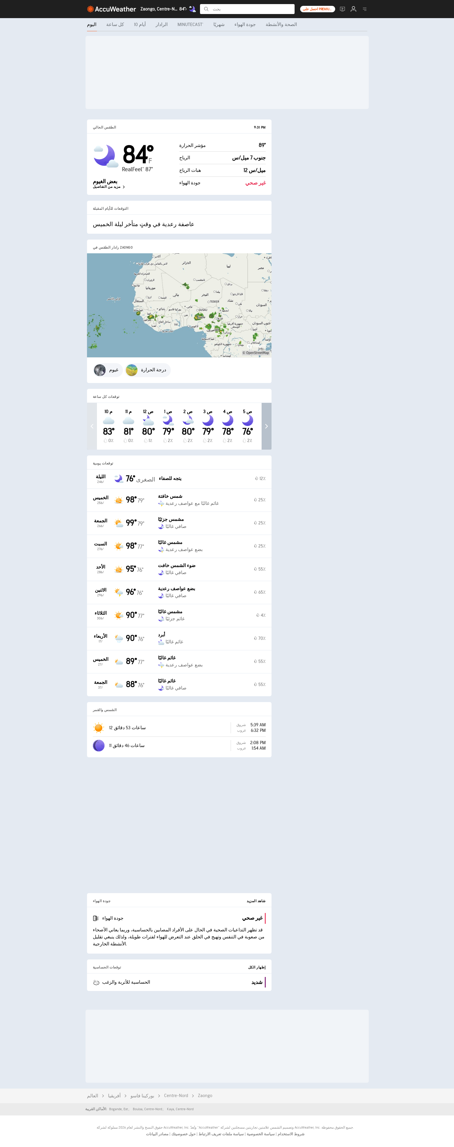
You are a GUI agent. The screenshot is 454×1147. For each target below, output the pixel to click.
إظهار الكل (257, 967)
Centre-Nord (176, 1096)
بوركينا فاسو (142, 1096)
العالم (92, 1096)
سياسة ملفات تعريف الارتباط (221, 1134)
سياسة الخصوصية (260, 1134)
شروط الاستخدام (291, 1134)
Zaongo (205, 1096)
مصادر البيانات (157, 1134)
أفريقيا (114, 1096)
